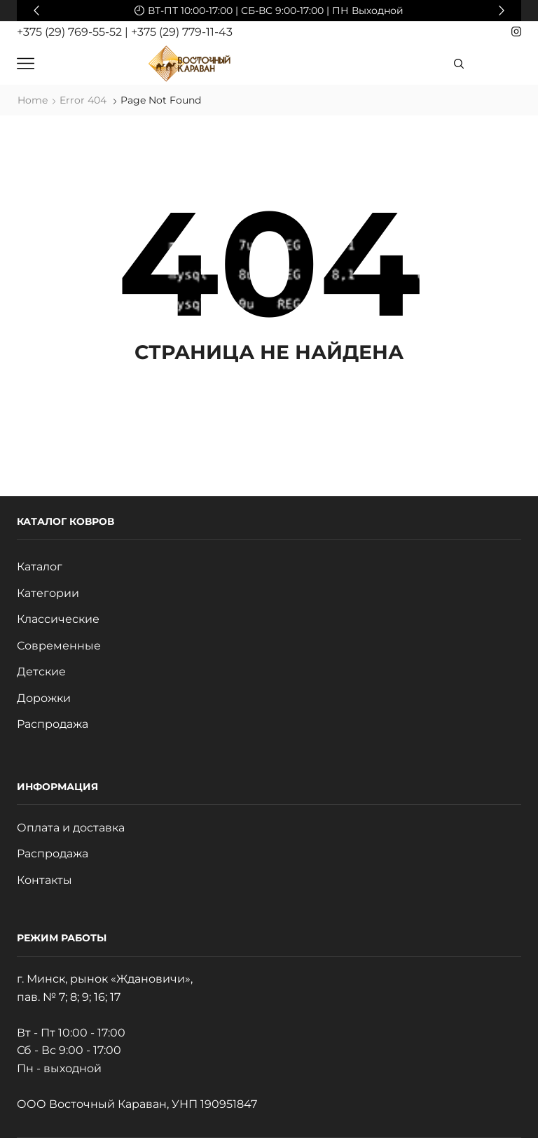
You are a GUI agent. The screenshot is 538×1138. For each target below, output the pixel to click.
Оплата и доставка (71, 827)
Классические (58, 619)
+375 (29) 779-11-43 (182, 31)
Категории (48, 593)
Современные (59, 645)
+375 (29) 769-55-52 (71, 31)
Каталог (39, 566)
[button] (36, 10)
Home (33, 100)
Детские (41, 671)
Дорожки (44, 698)
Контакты (44, 880)
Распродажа (52, 724)
